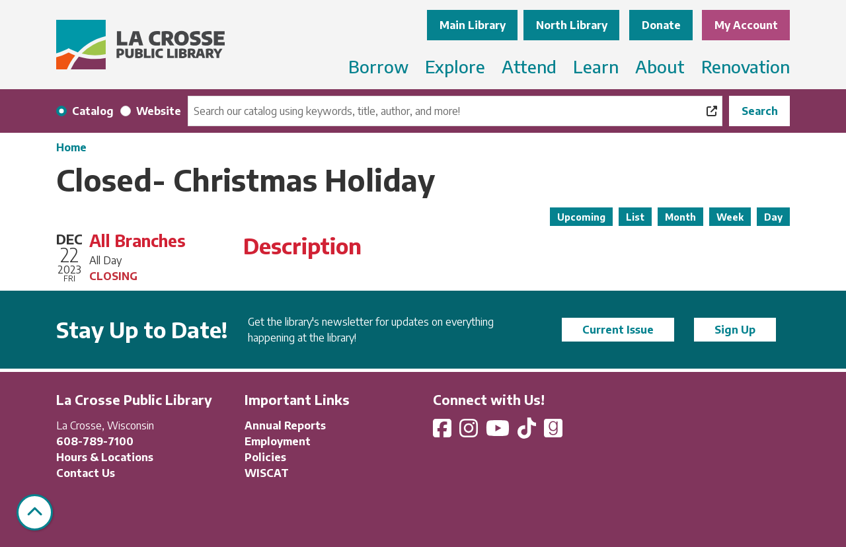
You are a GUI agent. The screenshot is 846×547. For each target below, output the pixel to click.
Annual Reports (285, 425)
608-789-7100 (95, 441)
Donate (661, 25)
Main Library (473, 25)
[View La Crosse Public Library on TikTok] (528, 432)
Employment (278, 441)
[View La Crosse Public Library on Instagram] (470, 432)
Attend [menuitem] (529, 66)
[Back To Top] (35, 512)
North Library (571, 25)
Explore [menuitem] (455, 66)
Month (680, 217)
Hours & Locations (104, 457)
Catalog (93, 111)
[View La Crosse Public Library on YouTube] (499, 432)
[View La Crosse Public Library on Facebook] (443, 432)
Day (773, 217)
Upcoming (581, 217)
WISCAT (267, 473)
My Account (746, 25)
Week (730, 217)
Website (158, 111)
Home (71, 147)
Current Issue (618, 329)
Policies (265, 457)
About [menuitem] (660, 66)
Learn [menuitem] (596, 66)
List (635, 217)
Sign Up (734, 329)
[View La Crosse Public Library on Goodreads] (553, 432)
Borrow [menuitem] (378, 66)
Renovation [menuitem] (745, 66)
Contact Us (85, 473)
